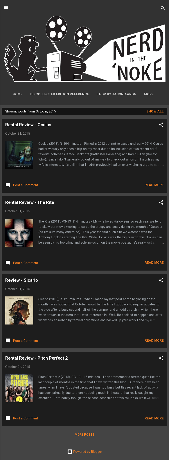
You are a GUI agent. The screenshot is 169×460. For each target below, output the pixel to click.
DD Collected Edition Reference (69, 94)
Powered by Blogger (84, 452)
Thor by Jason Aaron (126, 94)
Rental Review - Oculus (28, 125)
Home (27, 94)
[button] (161, 126)
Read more (154, 186)
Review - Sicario (21, 281)
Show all (155, 112)
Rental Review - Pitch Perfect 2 (36, 359)
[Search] (162, 9)
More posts (85, 435)
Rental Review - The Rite (29, 203)
